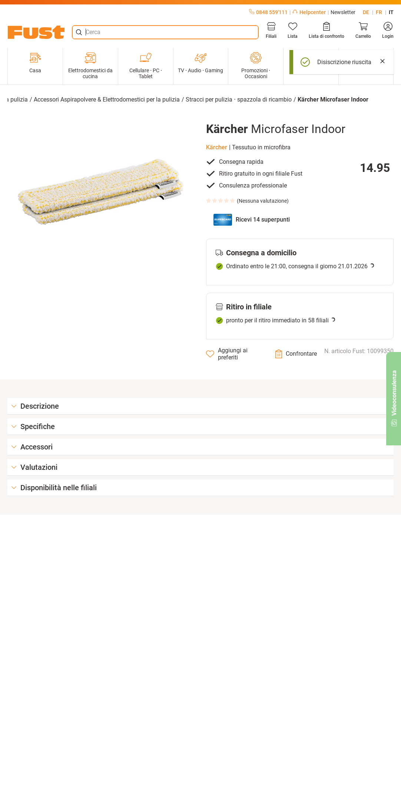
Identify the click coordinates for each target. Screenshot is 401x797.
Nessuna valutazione (263, 201)
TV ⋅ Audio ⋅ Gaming (200, 62)
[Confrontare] (296, 354)
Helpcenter (309, 12)
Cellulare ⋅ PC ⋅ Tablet (145, 65)
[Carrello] (363, 30)
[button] (101, 192)
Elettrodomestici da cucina (90, 65)
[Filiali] (271, 30)
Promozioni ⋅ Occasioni (255, 65)
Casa (35, 62)
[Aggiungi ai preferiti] (235, 354)
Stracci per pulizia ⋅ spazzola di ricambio (239, 99)
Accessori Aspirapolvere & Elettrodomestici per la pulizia (107, 99)
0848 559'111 (268, 12)
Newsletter (343, 12)
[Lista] (293, 30)
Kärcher (216, 147)
